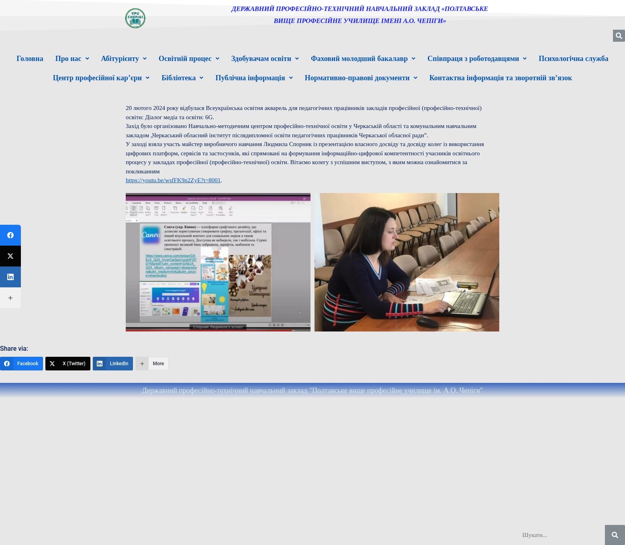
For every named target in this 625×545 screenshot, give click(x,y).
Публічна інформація (253, 78)
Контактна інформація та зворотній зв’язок (500, 78)
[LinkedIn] (113, 363)
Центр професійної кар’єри (101, 78)
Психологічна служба (573, 59)
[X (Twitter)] (67, 363)
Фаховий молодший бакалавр (363, 59)
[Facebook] (21, 363)
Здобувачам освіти (265, 59)
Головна (29, 59)
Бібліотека (182, 78)
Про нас (72, 59)
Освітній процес (189, 59)
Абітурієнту (124, 59)
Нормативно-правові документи (361, 78)
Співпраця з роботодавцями (477, 59)
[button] (72, 58)
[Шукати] (615, 535)
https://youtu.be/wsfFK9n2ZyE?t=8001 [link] (173, 180)
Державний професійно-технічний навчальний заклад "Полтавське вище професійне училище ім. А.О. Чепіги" (312, 390)
